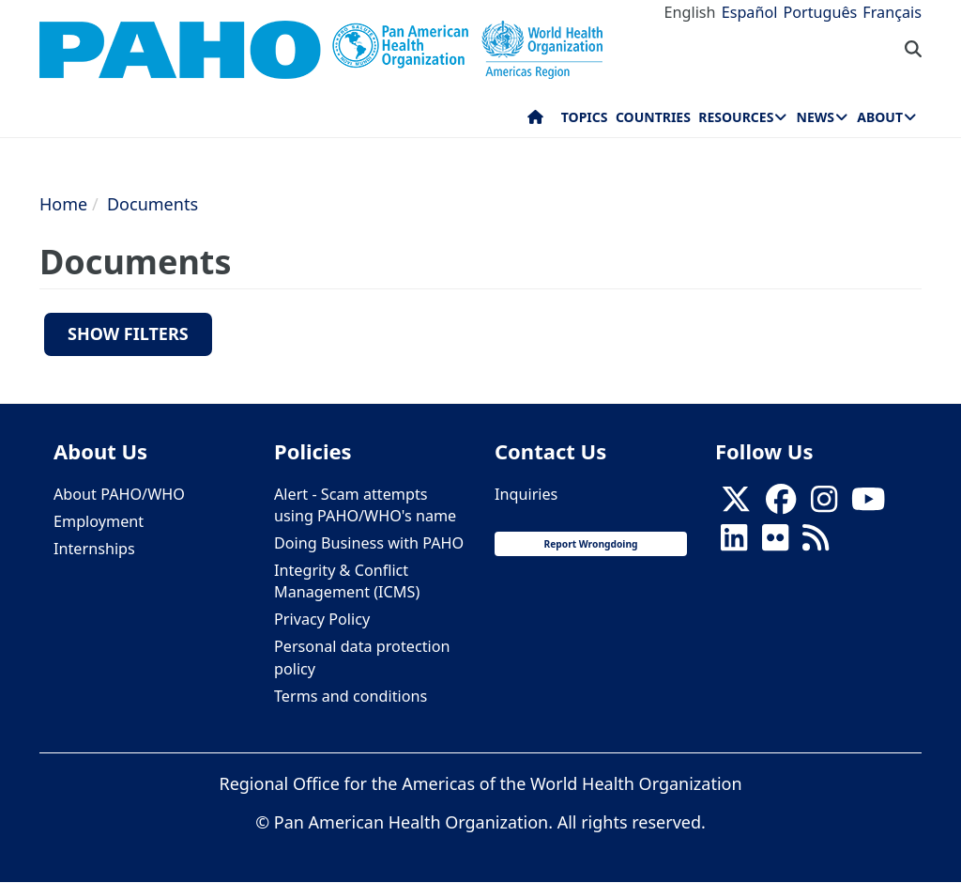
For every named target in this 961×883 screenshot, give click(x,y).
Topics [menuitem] (584, 117)
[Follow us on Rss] (815, 543)
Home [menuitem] (535, 121)
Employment (98, 521)
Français (892, 12)
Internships (94, 548)
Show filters (128, 333)
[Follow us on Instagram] (824, 504)
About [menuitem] (880, 117)
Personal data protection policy (362, 657)
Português (820, 12)
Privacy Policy (322, 619)
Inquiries (526, 494)
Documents (152, 204)
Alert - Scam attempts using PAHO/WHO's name (365, 505)
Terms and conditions (350, 696)
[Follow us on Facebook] (781, 504)
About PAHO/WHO (119, 494)
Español (750, 12)
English (690, 12)
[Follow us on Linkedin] (734, 543)
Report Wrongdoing (590, 543)
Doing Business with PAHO (369, 543)
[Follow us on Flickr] (775, 543)
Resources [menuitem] (735, 117)
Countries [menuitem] (653, 117)
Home (63, 204)
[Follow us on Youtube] (868, 504)
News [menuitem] (815, 117)
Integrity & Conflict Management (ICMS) (346, 581)
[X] (736, 504)
